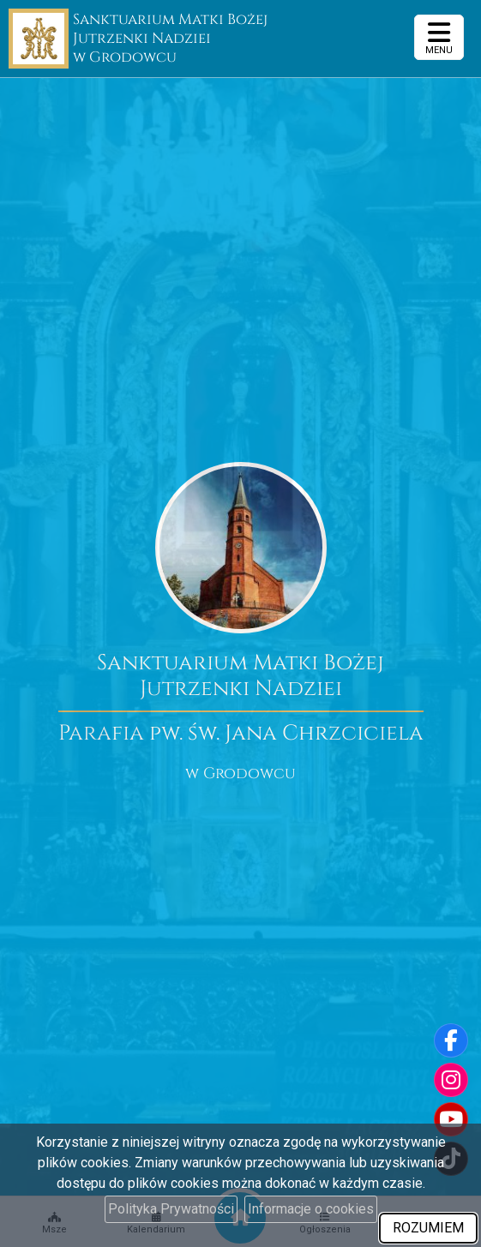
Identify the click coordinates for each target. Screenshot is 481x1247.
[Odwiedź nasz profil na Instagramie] (451, 1080)
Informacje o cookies (311, 1209)
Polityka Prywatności (171, 1209)
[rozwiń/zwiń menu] (439, 37)
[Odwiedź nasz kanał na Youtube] (451, 1119)
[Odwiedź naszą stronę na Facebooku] (451, 1040)
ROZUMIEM (428, 1228)
